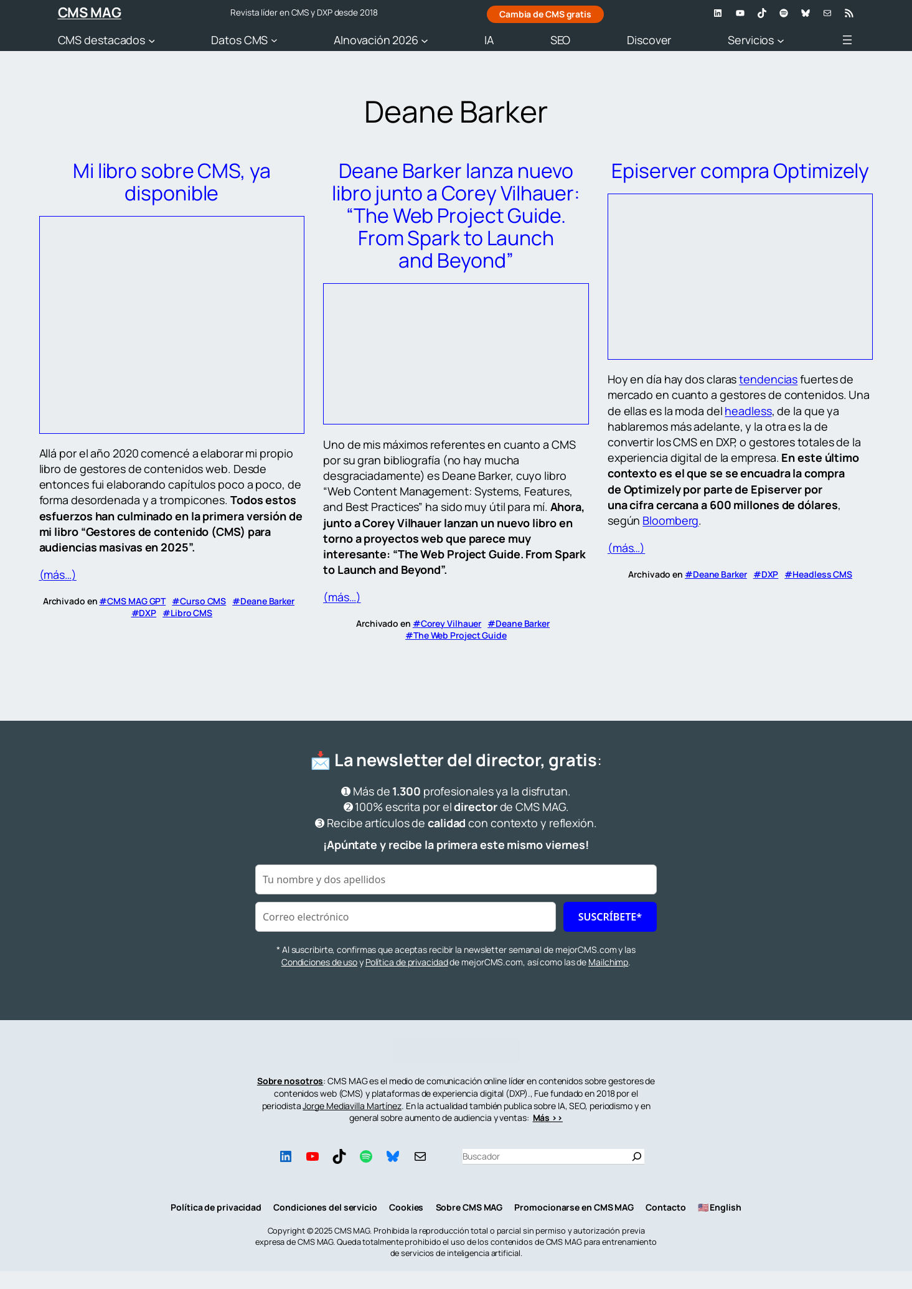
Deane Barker (267, 601)
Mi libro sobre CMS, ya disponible (172, 181)
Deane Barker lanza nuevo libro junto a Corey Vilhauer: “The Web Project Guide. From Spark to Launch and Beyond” (456, 215)
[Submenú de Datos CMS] (274, 40)
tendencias (768, 379)
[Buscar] (636, 1156)
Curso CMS (203, 601)
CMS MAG (89, 12)
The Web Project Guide (460, 635)
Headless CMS (822, 574)
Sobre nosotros (290, 1081)
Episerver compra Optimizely (740, 170)
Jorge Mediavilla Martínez (352, 1106)
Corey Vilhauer (451, 623)
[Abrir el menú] (847, 39)
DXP (147, 613)
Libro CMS (191, 613)
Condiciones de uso (319, 962)
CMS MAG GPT (136, 601)
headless (748, 410)
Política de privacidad (406, 962)
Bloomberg (670, 520)
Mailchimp (608, 962)
